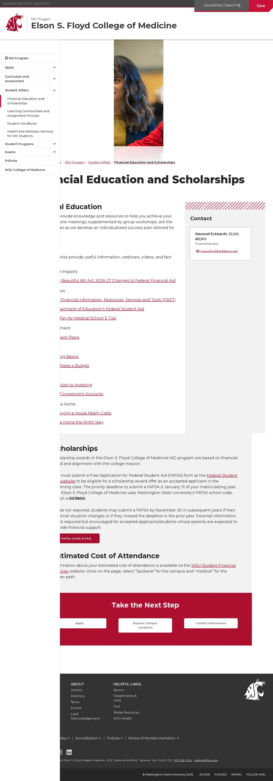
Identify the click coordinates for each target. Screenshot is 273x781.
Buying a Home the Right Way (116, 446)
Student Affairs (17, 90)
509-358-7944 (225, 756)
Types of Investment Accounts (116, 418)
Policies (11, 161)
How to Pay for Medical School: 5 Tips (122, 342)
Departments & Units (167, 694)
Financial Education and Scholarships (25, 101)
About (119, 680)
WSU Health (165, 715)
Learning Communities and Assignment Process (28, 113)
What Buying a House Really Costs (120, 437)
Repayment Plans (104, 361)
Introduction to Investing (111, 409)
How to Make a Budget (109, 390)
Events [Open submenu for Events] (10, 152)
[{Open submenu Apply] (54, 67)
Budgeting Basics (104, 381)
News (117, 698)
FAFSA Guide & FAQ (97, 562)
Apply (9, 67)
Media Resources (169, 709)
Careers (118, 686)
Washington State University (27, 3)
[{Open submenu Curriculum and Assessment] (54, 79)
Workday (101, 734)
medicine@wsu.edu (82, 760)
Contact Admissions (232, 647)
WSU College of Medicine (25, 170)
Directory (120, 692)
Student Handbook (22, 123)
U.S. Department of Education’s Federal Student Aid (136, 333)
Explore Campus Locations (166, 649)
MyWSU (236, 774)
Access (204, 774)
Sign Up (85, 716)
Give (261, 6)
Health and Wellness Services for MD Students (30, 134)
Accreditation (129, 734)
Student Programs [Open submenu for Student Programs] (19, 144)
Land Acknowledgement (127, 712)
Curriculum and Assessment (17, 79)
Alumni (161, 686)
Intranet (77, 734)
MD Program (18, 58)
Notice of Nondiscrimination (194, 734)
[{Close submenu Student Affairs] (54, 90)
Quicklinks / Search (220, 5)
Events (118, 704)
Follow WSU (256, 774)
